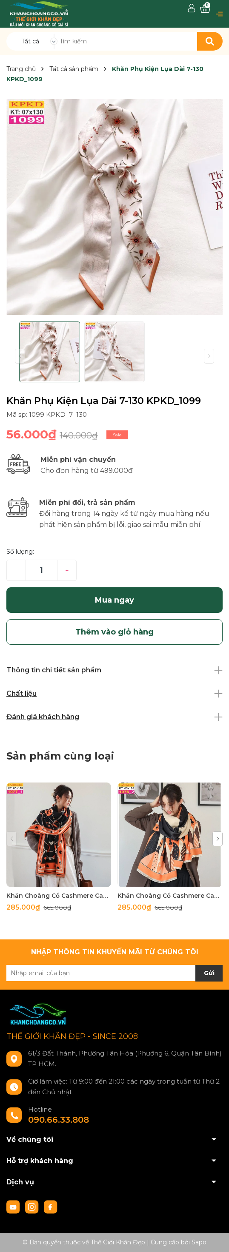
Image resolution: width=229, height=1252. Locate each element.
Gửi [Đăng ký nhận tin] (209, 973)
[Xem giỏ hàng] (205, 9)
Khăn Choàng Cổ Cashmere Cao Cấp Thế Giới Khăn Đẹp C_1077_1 (58, 895)
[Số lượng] (41, 570)
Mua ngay (114, 600)
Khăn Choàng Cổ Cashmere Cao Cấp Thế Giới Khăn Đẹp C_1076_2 (169, 895)
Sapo (199, 1242)
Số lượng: (20, 551)
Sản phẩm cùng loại (60, 756)
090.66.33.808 (58, 1120)
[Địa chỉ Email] (114, 973)
